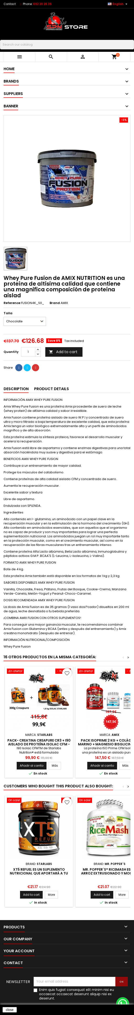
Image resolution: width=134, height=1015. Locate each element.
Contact (10, 4)
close (10, 1010)
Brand (55, 303)
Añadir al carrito (31, 766)
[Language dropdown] (118, 4)
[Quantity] (28, 352)
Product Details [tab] (51, 389)
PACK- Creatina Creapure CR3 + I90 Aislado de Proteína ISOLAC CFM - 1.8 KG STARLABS (39, 744)
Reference (12, 303)
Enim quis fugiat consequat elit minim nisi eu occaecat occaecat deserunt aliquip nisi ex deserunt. (76, 994)
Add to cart (63, 352)
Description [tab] (16, 389)
